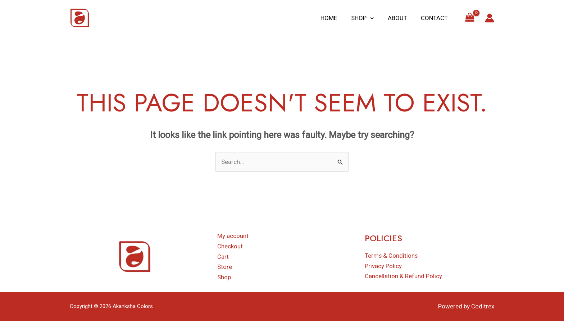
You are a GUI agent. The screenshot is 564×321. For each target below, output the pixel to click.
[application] (374, 18)
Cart (223, 256)
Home (334, 18)
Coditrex (482, 306)
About (399, 18)
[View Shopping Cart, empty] (470, 18)
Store (224, 267)
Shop (366, 18)
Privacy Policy (383, 266)
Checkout (230, 246)
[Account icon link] (489, 18)
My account (233, 235)
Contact (435, 18)
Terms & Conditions (391, 255)
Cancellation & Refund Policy (403, 276)
